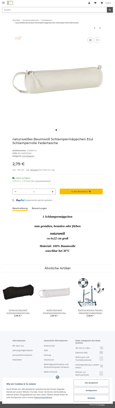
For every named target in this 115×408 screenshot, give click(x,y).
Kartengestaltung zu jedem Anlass (89, 366)
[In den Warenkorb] (81, 191)
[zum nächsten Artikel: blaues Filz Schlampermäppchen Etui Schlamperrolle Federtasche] (100, 28)
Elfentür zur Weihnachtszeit (89, 373)
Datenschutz (49, 345)
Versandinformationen (22, 355)
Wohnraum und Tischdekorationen (89, 358)
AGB (46, 350)
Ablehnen (91, 398)
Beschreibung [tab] (20, 208)
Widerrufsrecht (50, 372)
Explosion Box (89, 352)
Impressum (49, 359)
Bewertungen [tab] (39, 208)
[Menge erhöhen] (52, 191)
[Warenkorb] (105, 3)
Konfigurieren (91, 390)
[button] (89, 3)
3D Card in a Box (89, 348)
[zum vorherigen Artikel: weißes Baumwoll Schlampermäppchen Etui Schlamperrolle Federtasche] (94, 28)
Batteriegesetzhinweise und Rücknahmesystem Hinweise (56, 365)
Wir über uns (18, 345)
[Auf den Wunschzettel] (97, 40)
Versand (34, 170)
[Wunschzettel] (95, 3)
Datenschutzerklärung (43, 397)
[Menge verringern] (15, 191)
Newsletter (17, 359)
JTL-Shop (101, 405)
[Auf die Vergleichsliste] (90, 40)
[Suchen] (54, 10)
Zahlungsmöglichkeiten (22, 350)
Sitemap (47, 355)
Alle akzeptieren (91, 383)
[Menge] (34, 191)
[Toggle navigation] (3, 1)
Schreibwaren (28, 156)
